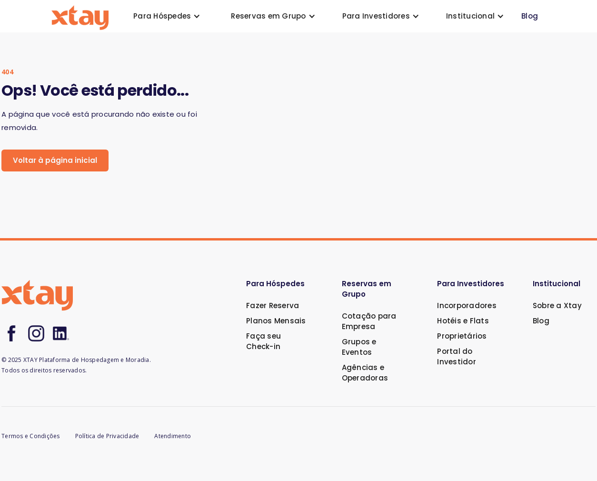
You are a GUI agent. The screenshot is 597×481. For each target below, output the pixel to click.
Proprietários (462, 336)
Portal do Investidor (456, 356)
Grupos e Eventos (359, 347)
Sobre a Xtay (557, 306)
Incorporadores (467, 306)
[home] (80, 16)
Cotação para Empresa (369, 321)
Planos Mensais (276, 321)
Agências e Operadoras (365, 372)
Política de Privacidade (107, 436)
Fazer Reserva (272, 306)
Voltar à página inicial (55, 160)
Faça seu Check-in (263, 341)
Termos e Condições (30, 436)
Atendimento (172, 436)
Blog (529, 16)
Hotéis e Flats (463, 321)
